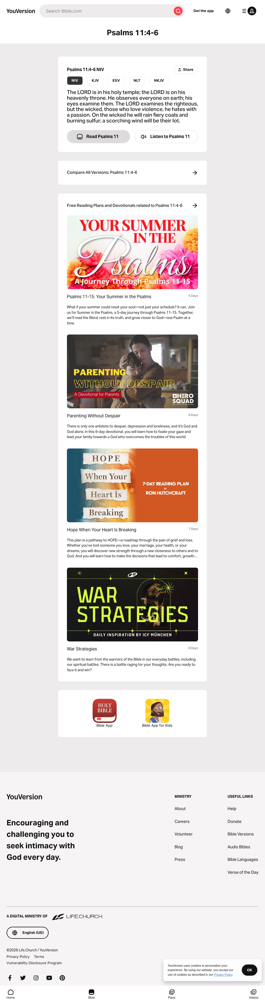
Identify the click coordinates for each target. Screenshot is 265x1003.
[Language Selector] (227, 10)
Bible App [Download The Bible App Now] (105, 713)
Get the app (203, 10)
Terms (39, 956)
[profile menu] (248, 10)
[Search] (105, 11)
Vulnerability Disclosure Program (34, 963)
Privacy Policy (18, 956)
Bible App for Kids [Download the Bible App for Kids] (157, 713)
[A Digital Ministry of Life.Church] (132, 913)
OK (249, 970)
